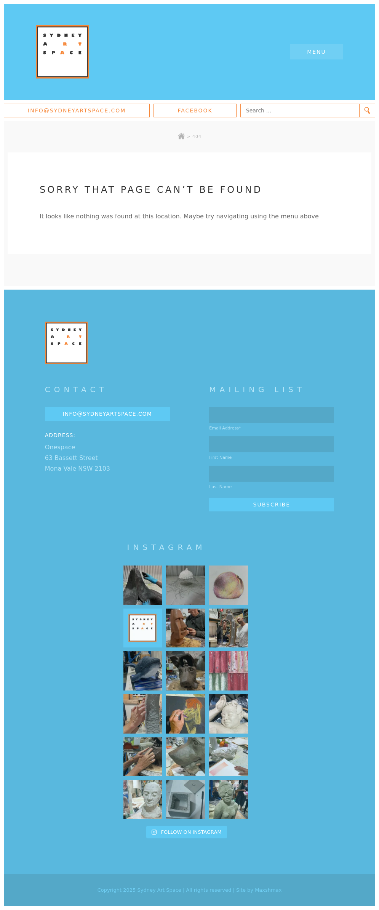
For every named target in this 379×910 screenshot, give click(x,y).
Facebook (195, 110)
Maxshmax (268, 890)
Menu (316, 52)
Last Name (220, 486)
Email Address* (225, 428)
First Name (220, 457)
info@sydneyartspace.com (77, 110)
